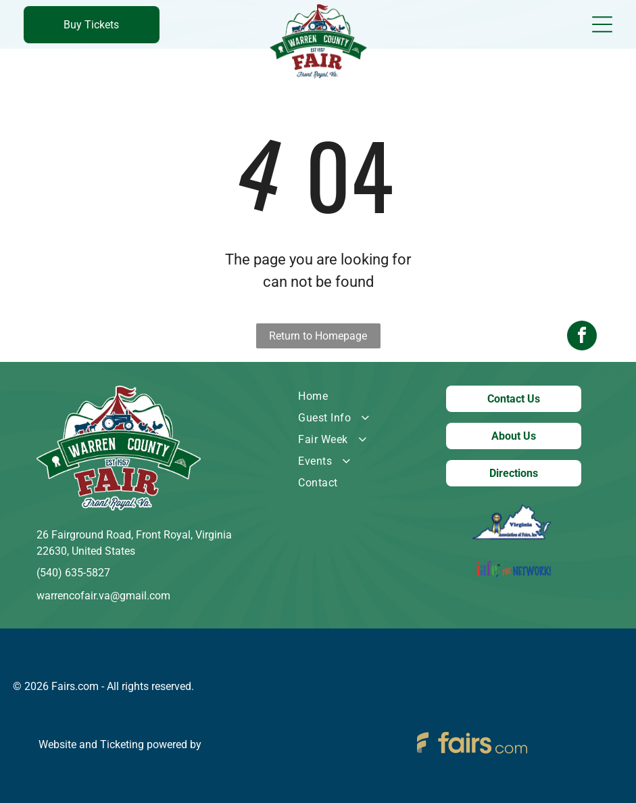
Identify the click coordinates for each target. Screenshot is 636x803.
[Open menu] (602, 24)
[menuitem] (352, 396)
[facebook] (582, 401)
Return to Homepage (318, 335)
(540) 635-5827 (73, 572)
